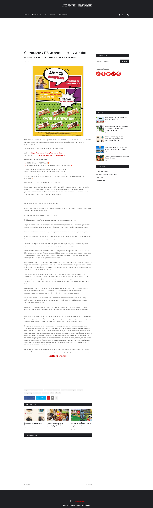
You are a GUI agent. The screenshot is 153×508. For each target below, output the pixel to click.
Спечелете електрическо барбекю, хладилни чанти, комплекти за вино (33, 425)
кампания (39, 390)
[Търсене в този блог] (108, 61)
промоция (72, 390)
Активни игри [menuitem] (36, 15)
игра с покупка (29, 390)
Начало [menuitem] (26, 15)
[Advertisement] (58, 36)
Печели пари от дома (102, 171)
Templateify (72, 505)
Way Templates (86, 505)
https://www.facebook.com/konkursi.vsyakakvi (47, 153)
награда (64, 390)
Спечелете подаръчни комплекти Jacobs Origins (117, 157)
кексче (57, 390)
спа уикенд (28, 393)
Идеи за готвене (100, 180)
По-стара (88, 484)
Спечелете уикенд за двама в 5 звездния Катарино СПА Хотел (116, 148)
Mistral (58, 393)
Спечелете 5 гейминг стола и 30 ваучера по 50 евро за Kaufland (81, 425)
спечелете (37, 393)
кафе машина (49, 390)
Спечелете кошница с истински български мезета (116, 118)
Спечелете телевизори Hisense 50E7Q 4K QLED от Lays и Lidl (56, 425)
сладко (80, 390)
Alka (52, 393)
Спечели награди (76, 5)
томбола (45, 393)
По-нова (27, 484)
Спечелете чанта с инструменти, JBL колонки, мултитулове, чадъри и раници (116, 128)
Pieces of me (99, 177)
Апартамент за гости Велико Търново (107, 174)
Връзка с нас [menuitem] (63, 15)
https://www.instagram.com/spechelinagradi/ (49, 155)
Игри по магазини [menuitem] (50, 15)
